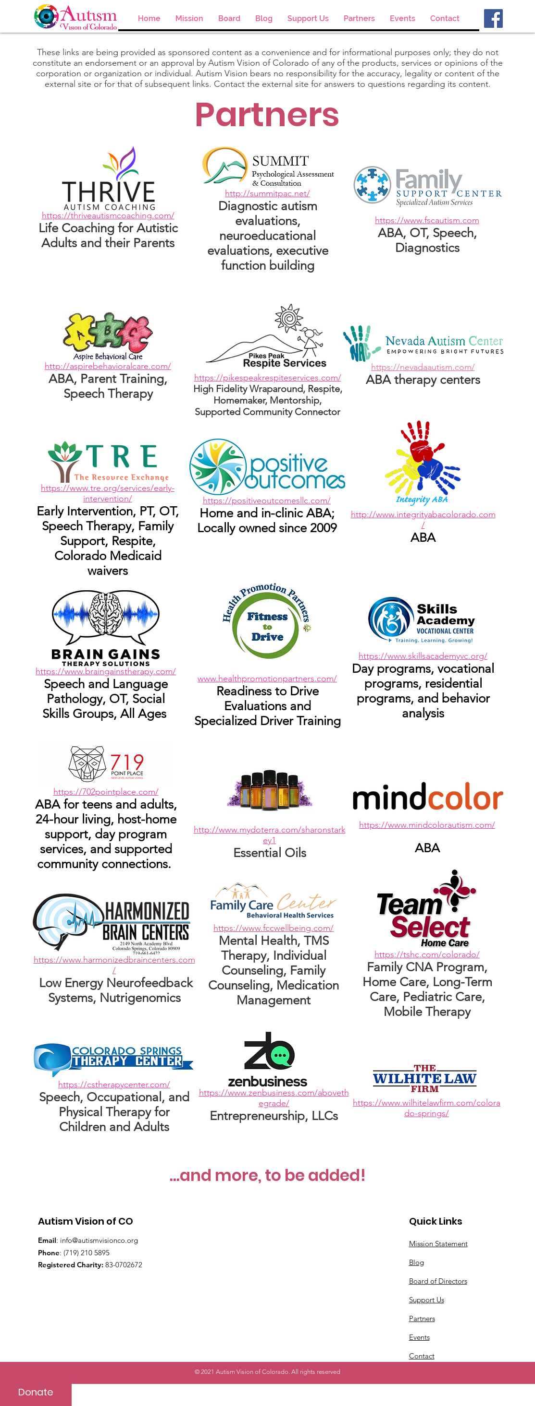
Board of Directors (438, 1281)
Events (419, 1337)
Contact (422, 1355)
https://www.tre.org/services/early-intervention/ (107, 493)
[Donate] (36, 1392)
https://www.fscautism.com (427, 220)
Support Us (426, 1299)
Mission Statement (438, 1243)
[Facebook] (493, 18)
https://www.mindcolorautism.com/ (427, 825)
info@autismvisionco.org (99, 1240)
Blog (416, 1262)
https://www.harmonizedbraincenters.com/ (114, 965)
